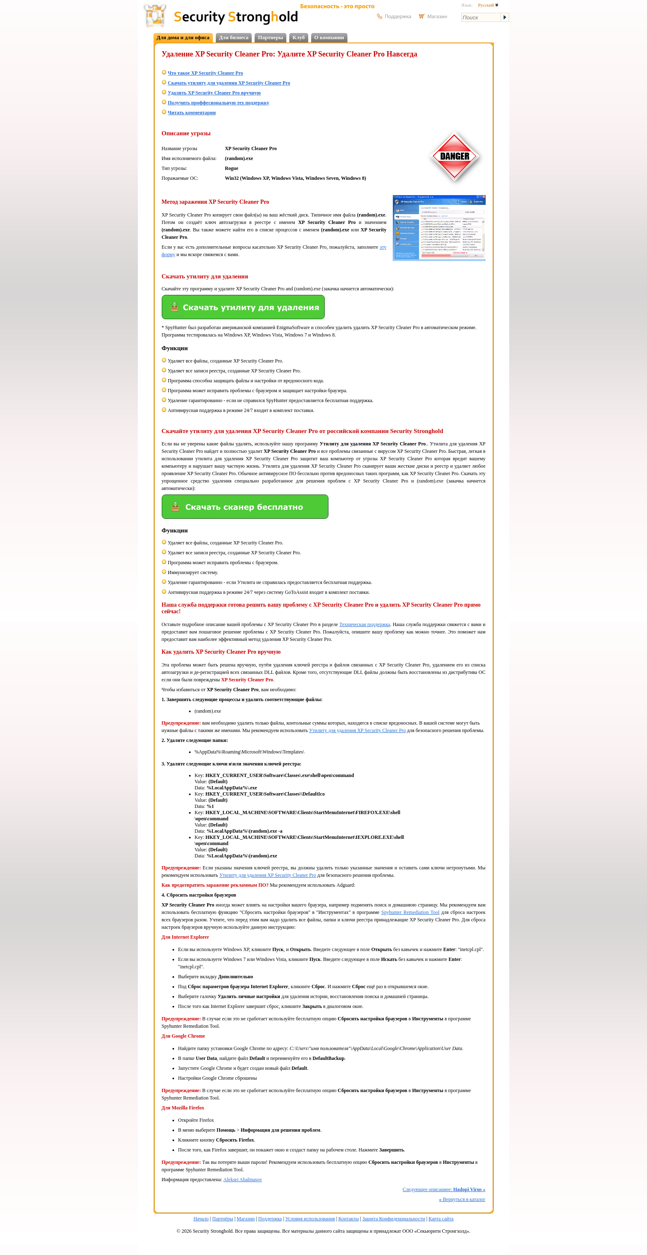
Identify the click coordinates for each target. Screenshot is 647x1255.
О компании (329, 37)
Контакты (348, 1219)
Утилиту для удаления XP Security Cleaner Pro (357, 730)
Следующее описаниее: (444, 1189)
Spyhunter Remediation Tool (410, 912)
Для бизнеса (234, 37)
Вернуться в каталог (462, 1199)
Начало (201, 1219)
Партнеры (270, 37)
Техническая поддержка (364, 624)
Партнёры (222, 1219)
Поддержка (270, 1219)
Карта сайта (440, 1219)
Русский (488, 4)
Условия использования (310, 1219)
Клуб (299, 37)
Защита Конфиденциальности (393, 1219)
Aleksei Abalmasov (242, 1179)
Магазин (246, 1219)
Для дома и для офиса (183, 37)
